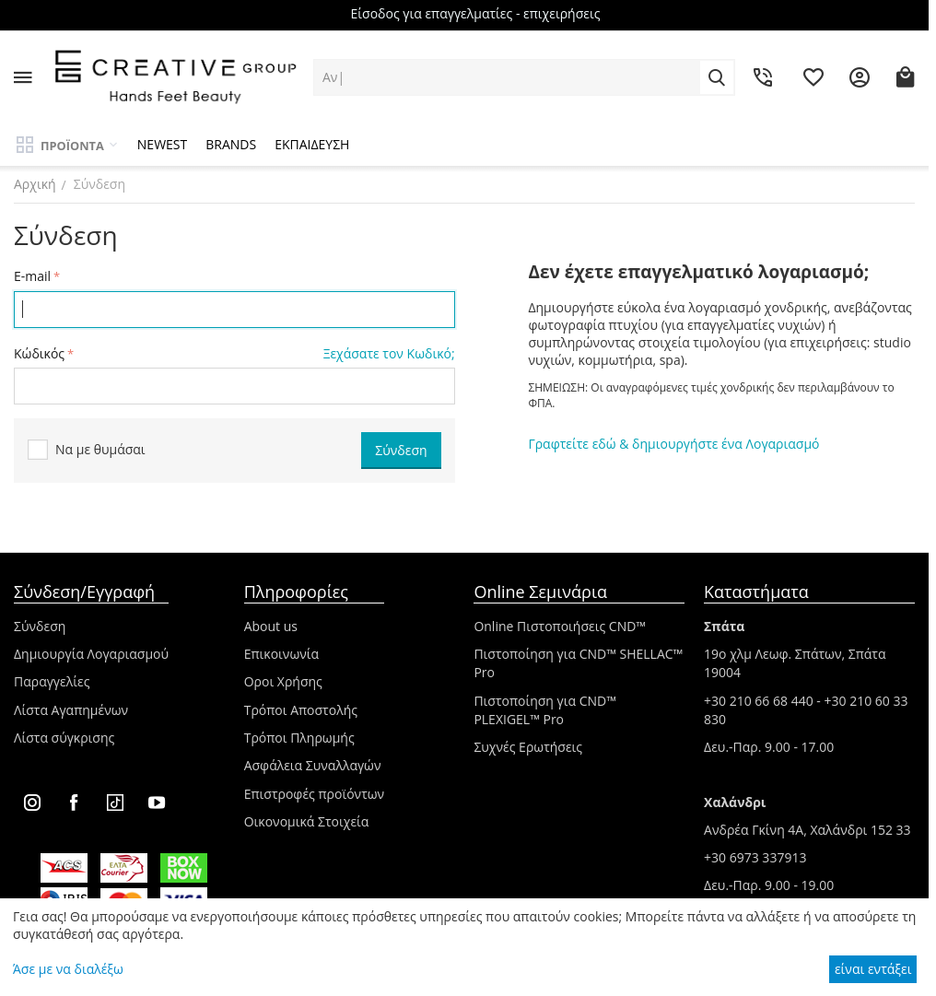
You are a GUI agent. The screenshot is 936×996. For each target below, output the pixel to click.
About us (271, 626)
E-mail (32, 276)
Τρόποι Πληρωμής (299, 737)
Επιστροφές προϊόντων (314, 794)
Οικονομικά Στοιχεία (306, 821)
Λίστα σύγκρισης (64, 737)
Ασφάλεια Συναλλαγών (312, 765)
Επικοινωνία (281, 653)
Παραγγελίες (51, 681)
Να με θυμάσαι (87, 450)
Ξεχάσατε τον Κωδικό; (389, 353)
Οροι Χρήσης (283, 681)
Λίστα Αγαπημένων (71, 710)
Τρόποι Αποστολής (300, 710)
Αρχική (35, 184)
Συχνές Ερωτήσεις (528, 747)
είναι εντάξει (873, 969)
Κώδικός (39, 353)
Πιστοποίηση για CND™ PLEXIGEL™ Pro (545, 710)
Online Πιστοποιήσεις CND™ (560, 626)
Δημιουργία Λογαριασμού (91, 653)
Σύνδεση (39, 626)
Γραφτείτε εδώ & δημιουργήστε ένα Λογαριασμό (673, 443)
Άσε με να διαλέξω (68, 969)
